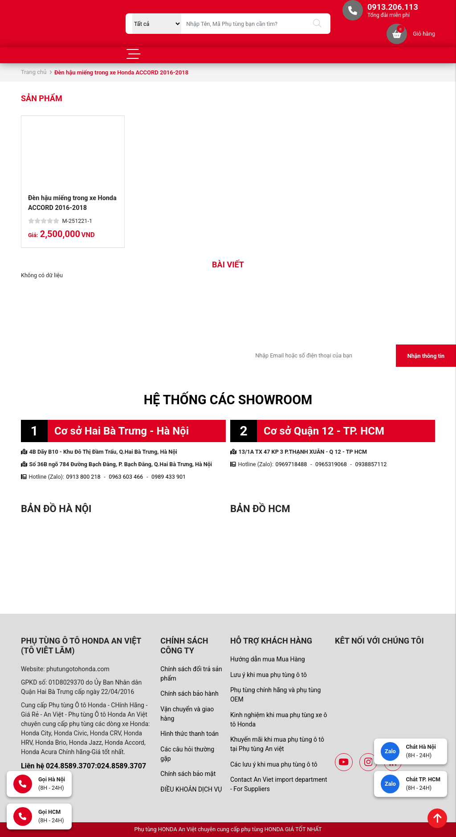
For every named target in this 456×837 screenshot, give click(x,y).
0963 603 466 (126, 476)
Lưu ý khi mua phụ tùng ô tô (268, 674)
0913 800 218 (83, 476)
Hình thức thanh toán (189, 733)
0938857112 (371, 464)
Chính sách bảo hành (189, 693)
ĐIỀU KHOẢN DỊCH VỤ (191, 789)
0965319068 (331, 464)
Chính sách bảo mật (188, 773)
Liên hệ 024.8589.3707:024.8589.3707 (83, 766)
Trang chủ (33, 72)
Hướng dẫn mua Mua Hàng (267, 659)
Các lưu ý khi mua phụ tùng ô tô (274, 764)
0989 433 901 (168, 476)
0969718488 (291, 464)
